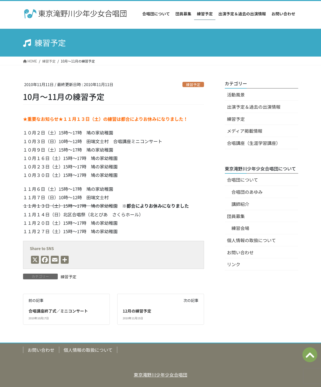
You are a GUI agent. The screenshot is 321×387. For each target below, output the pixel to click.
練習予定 (193, 84)
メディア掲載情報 (245, 131)
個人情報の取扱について (251, 240)
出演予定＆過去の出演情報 (254, 106)
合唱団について (242, 179)
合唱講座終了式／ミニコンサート (58, 311)
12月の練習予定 (137, 311)
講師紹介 (240, 204)
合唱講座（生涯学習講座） (254, 143)
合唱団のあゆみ (247, 192)
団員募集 (236, 216)
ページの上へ (309, 354)
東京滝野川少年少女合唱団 (160, 374)
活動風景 (236, 94)
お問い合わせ (240, 252)
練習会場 (240, 228)
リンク (233, 264)
